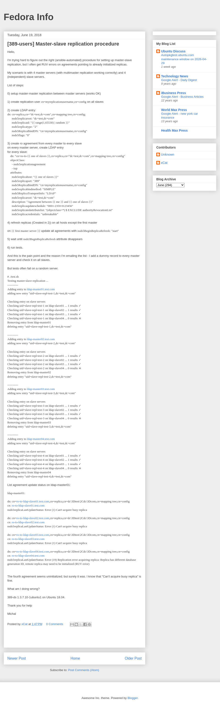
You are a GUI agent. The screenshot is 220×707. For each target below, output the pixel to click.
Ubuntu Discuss (173, 51)
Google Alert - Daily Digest (179, 80)
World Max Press (174, 110)
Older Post (133, 658)
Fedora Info (29, 17)
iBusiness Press (173, 93)
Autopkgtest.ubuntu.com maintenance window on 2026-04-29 (184, 59)
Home (75, 658)
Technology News (174, 76)
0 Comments (54, 624)
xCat (164, 163)
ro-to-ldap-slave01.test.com (32, 501)
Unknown (167, 154)
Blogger (132, 698)
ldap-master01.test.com (41, 289)
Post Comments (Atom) (83, 670)
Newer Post (16, 658)
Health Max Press (174, 130)
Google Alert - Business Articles (182, 96)
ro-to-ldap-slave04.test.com (32, 551)
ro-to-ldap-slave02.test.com (32, 518)
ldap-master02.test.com (41, 339)
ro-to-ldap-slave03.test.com (32, 534)
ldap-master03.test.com (41, 389)
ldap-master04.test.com (41, 439)
